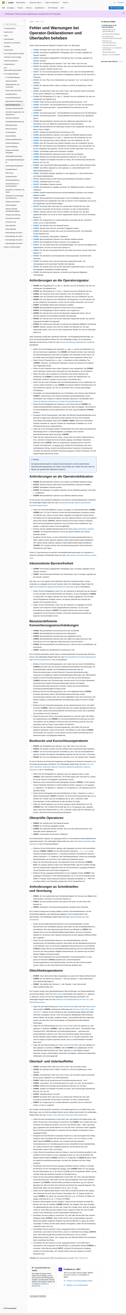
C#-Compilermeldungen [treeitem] (13, 77)
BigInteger (49, 1226)
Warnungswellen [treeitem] (11, 225)
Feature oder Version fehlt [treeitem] (13, 90)
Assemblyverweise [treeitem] (11, 94)
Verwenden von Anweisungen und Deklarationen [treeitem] (15, 197)
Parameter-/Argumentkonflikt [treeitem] (14, 108)
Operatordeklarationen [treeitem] (13, 105)
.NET (37, 21)
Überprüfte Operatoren (109, 45)
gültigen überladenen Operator (83, 529)
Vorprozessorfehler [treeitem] (11, 81)
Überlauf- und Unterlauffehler (111, 55)
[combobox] (13, 24)
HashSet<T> (37, 1012)
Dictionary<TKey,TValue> (81, 1009)
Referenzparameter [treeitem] (11, 125)
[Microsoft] (3, 2)
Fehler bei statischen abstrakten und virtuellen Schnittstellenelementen (57, 401)
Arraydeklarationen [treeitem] (11, 169)
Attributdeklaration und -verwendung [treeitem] (13, 86)
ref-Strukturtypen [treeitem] (11, 132)
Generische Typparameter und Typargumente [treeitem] (15, 113)
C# (42, 21)
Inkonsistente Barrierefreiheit (111, 34)
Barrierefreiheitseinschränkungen (62, 587)
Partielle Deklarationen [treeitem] (12, 143)
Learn (31, 21)
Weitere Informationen (81, 1258)
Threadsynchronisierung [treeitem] (13, 215)
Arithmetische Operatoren (83, 841)
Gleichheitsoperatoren (37, 1002)
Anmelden (120, 2)
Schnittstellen (34, 919)
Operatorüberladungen (68, 342)
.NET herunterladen (116, 8)
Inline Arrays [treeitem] (9, 173)
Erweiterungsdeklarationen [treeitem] (14, 139)
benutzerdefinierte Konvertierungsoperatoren (80, 657)
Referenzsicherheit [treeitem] (11, 129)
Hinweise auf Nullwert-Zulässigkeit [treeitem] (12, 151)
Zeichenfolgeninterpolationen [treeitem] (14, 166)
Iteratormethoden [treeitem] (11, 136)
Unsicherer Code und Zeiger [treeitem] (12, 57)
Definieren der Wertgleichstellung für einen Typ (72, 999)
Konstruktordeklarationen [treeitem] (13, 97)
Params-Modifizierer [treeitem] (12, 146)
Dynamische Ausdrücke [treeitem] (13, 218)
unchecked (77, 1138)
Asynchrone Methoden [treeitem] (12, 118)
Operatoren (83, 342)
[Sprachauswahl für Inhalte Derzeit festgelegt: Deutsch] (7, 1311)
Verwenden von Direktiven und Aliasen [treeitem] (15, 191)
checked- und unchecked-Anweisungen (60, 1115)
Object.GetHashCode (66, 1006)
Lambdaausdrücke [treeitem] (11, 176)
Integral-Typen (82, 1115)
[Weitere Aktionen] (95, 21)
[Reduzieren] (24, 20)
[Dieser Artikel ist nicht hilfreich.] (122, 61)
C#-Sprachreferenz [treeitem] (10, 28)
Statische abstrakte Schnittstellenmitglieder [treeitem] (13, 210)
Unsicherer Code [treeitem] (11, 222)
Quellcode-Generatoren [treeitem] (13, 201)
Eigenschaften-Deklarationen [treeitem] (14, 101)
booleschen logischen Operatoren (54, 767)
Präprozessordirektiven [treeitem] (11, 61)
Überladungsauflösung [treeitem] (12, 180)
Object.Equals (58, 994)
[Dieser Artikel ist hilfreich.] (120, 61)
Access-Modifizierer (40, 587)
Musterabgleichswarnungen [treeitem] (14, 156)
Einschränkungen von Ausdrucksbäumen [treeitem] (12, 185)
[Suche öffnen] (115, 2)
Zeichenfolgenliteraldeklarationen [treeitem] (15, 161)
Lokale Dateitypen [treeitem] (11, 205)
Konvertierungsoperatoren (41, 660)
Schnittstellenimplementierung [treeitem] (15, 121)
